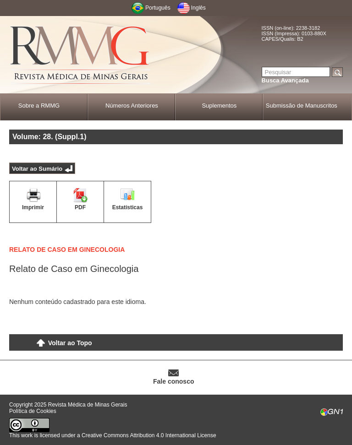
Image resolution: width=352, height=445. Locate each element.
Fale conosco (173, 381)
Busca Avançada (285, 80)
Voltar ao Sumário (37, 168)
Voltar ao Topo (70, 343)
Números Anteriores (131, 105)
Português (157, 8)
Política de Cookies (32, 411)
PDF (80, 207)
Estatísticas (127, 207)
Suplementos (219, 105)
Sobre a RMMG (39, 105)
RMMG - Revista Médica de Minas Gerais (80, 55)
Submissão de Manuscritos (301, 105)
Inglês (198, 8)
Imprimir (33, 207)
